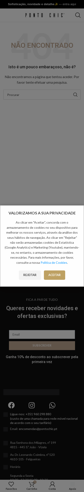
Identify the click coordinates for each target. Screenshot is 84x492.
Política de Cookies (54, 262)
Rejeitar (30, 275)
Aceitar (54, 275)
